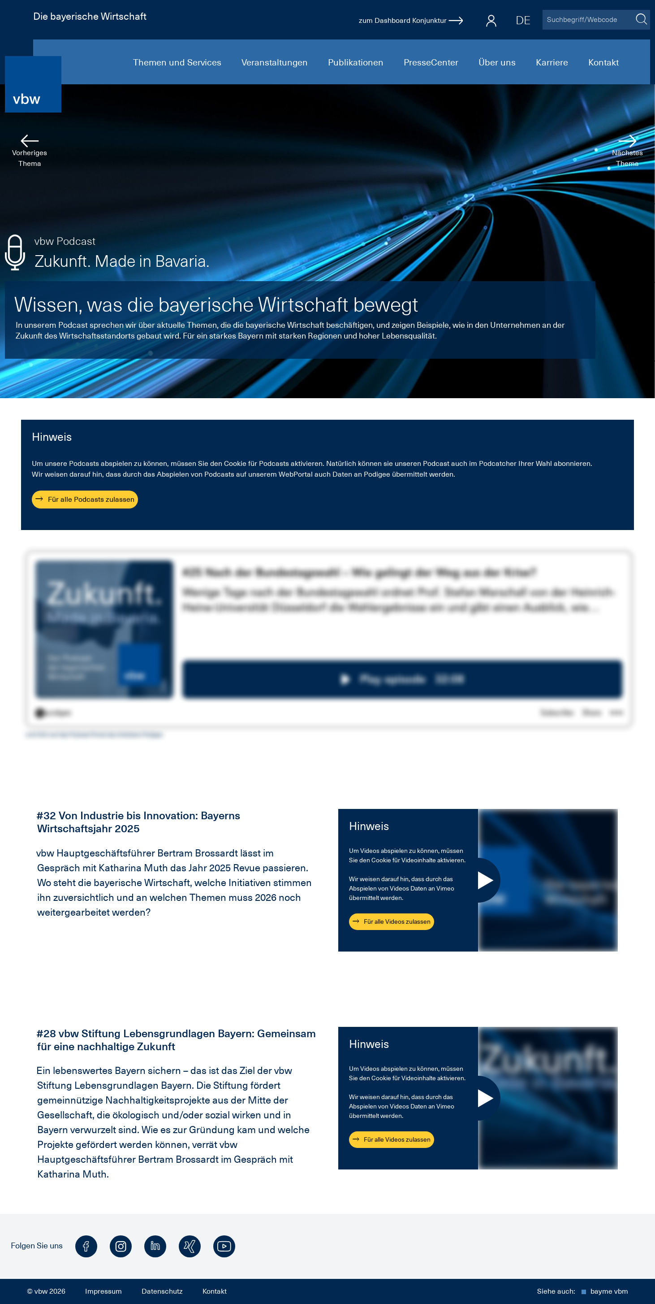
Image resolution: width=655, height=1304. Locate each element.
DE (523, 20)
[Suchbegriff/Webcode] (587, 20)
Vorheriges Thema (29, 151)
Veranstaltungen (275, 62)
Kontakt (603, 62)
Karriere (553, 62)
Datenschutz (162, 1291)
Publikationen (357, 62)
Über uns (498, 62)
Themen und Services (178, 62)
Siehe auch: (582, 1291)
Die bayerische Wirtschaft (90, 16)
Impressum (103, 1291)
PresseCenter (432, 62)
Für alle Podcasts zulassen (84, 499)
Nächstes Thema (627, 151)
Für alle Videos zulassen (392, 921)
